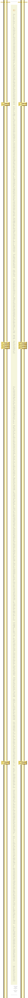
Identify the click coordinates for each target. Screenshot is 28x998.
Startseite (5, 103)
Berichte (5, 763)
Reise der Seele (23, 348)
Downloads (22, 763)
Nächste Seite (15, 991)
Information (5, 104)
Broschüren (5, 344)
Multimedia (5, 348)
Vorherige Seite (16, 987)
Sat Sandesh (22, 342)
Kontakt (22, 103)
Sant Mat (5, 342)
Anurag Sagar (22, 346)
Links (22, 104)
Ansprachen (5, 761)
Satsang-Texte (5, 346)
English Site (22, 761)
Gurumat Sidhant (22, 344)
